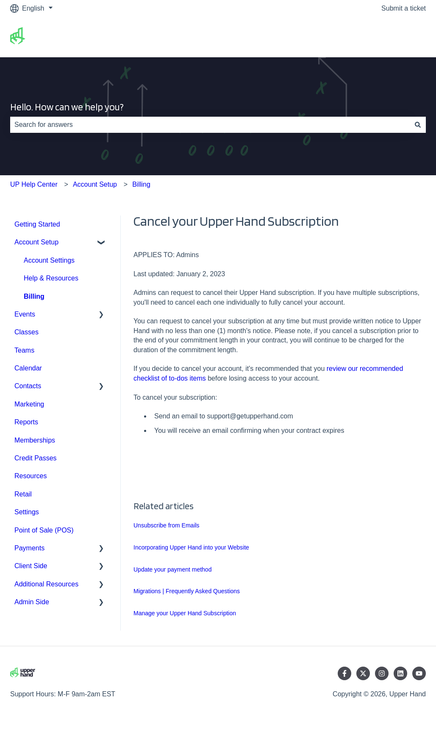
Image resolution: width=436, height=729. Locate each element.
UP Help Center (34, 184)
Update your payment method (172, 569)
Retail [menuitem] (23, 494)
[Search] (418, 125)
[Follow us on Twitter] (363, 673)
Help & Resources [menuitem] (51, 278)
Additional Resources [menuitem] (46, 584)
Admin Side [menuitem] (31, 602)
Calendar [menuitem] (28, 368)
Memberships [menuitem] (34, 440)
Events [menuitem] (24, 314)
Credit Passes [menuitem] (35, 458)
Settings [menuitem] (26, 512)
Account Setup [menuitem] (36, 242)
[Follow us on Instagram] (382, 673)
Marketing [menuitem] (29, 404)
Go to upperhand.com (384, 36)
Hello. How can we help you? (67, 107)
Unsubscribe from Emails (166, 525)
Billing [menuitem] (34, 296)
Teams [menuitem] (24, 350)
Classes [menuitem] (26, 332)
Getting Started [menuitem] (37, 224)
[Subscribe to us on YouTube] (419, 673)
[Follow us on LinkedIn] (400, 673)
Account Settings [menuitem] (49, 260)
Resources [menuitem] (30, 475)
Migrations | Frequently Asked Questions (186, 591)
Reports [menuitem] (26, 422)
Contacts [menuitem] (27, 386)
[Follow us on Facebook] (344, 673)
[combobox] (210, 125)
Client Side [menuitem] (30, 565)
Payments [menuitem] (29, 548)
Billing (141, 184)
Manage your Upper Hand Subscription (184, 613)
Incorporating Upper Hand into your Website (191, 547)
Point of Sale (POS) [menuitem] (44, 530)
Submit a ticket (403, 8)
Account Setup (95, 184)
